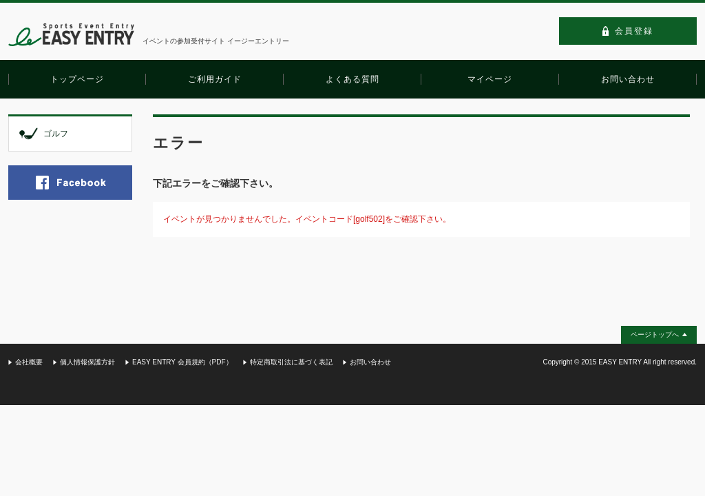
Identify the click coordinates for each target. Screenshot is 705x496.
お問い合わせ (370, 362)
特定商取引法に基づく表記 (291, 362)
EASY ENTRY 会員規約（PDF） (182, 362)
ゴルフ (55, 133)
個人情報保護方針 (87, 362)
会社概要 (29, 362)
